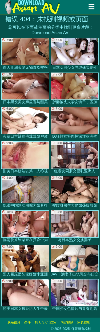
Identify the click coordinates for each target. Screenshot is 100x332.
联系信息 (13, 322)
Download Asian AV (49, 32)
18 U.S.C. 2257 (46, 322)
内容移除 (67, 322)
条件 (27, 322)
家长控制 (83, 322)
